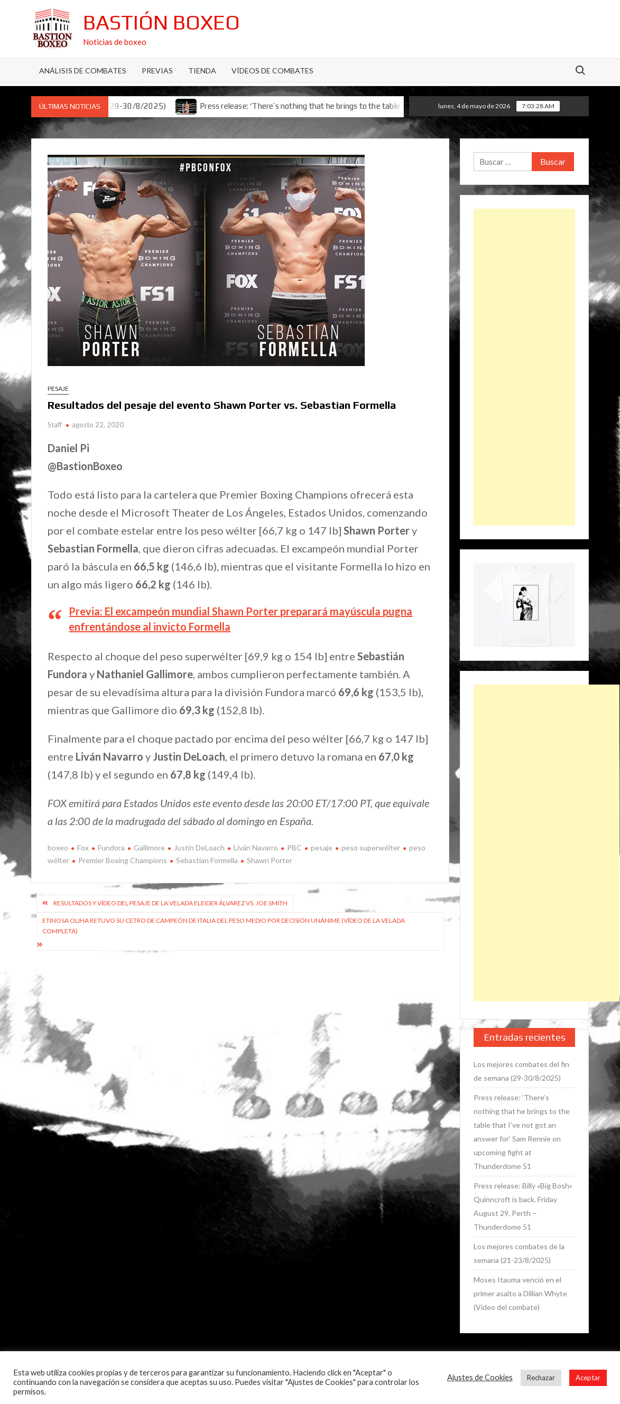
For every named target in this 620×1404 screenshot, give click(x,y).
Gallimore (149, 847)
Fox (83, 847)
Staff (55, 424)
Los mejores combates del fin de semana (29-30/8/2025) (521, 1071)
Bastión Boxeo (161, 22)
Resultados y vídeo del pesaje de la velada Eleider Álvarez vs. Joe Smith (170, 903)
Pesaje (58, 388)
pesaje (321, 847)
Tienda (202, 70)
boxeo (58, 847)
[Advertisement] (524, 367)
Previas (157, 70)
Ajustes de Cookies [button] (480, 1377)
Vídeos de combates (272, 70)
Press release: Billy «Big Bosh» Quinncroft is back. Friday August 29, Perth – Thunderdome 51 (523, 1206)
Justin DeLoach (199, 847)
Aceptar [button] (588, 1377)
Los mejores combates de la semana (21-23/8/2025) (519, 1253)
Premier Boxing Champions (122, 860)
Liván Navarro (256, 847)
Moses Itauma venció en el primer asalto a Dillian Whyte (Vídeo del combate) (520, 1293)
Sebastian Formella (207, 860)
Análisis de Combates (82, 70)
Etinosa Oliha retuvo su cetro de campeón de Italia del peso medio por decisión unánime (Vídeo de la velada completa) (223, 925)
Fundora (111, 847)
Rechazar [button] (541, 1377)
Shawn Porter (269, 860)
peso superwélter (370, 847)
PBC (294, 847)
